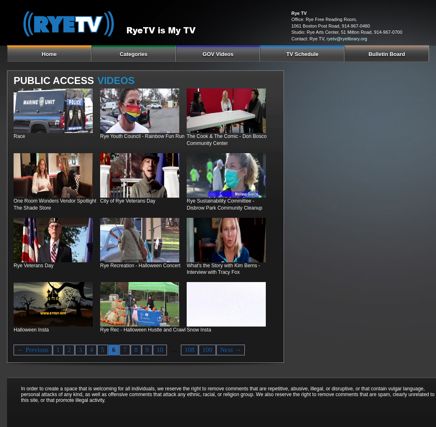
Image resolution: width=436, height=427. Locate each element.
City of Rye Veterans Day (127, 201)
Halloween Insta (31, 330)
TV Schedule (302, 54)
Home (49, 54)
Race (19, 136)
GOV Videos (218, 54)
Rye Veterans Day (34, 265)
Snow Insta (199, 330)
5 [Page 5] (102, 349)
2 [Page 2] (69, 349)
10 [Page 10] (160, 349)
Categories (134, 54)
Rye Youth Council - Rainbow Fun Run (142, 136)
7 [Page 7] (125, 349)
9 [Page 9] (147, 349)
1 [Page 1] (58, 349)
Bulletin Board (386, 54)
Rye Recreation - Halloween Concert (140, 265)
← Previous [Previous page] (33, 349)
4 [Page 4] (91, 349)
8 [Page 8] (136, 349)
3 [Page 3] (80, 349)
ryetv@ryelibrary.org (347, 38)
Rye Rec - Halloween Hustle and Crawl (142, 330)
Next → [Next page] (230, 349)
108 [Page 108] (190, 349)
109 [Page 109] (207, 349)
